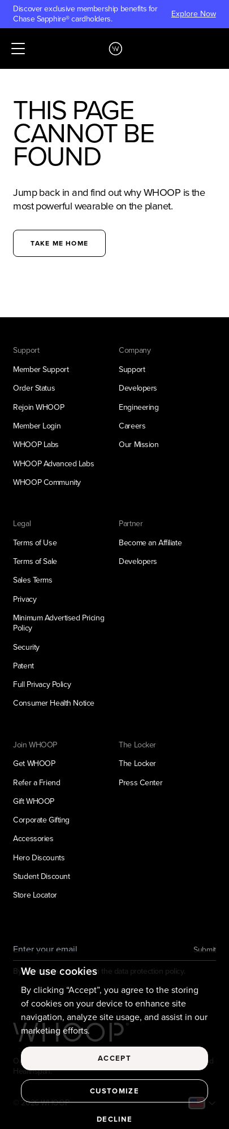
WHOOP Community (47, 482)
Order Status (34, 388)
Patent (23, 666)
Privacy (24, 599)
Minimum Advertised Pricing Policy (58, 623)
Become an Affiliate (150, 543)
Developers (138, 388)
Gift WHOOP (33, 801)
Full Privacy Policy (42, 684)
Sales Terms (32, 580)
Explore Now (193, 14)
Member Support (40, 369)
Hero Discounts (38, 858)
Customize (114, 1096)
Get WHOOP (34, 763)
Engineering (138, 407)
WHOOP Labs (36, 444)
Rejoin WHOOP (38, 407)
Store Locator (35, 895)
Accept (114, 1063)
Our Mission (138, 444)
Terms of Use (35, 543)
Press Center (140, 783)
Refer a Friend (36, 783)
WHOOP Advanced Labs (53, 464)
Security (26, 647)
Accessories (33, 838)
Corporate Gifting (41, 820)
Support (132, 369)
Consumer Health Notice (53, 703)
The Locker (137, 763)
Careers (132, 426)
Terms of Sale (35, 561)
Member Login (37, 426)
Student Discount (41, 876)
